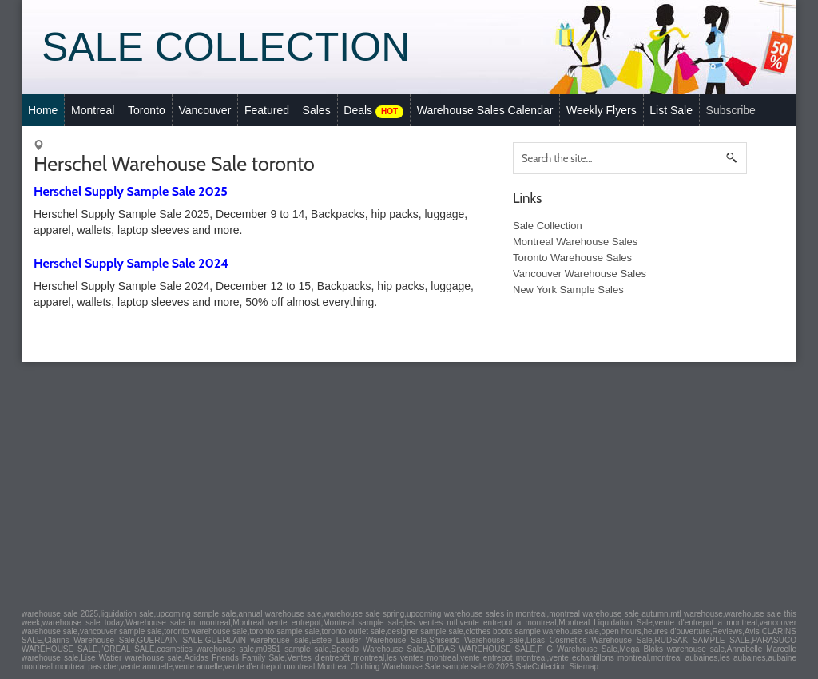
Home (43, 110)
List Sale (671, 110)
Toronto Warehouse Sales (572, 258)
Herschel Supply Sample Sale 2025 (131, 191)
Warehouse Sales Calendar (485, 110)
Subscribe (731, 110)
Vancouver (204, 110)
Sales (317, 110)
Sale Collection (226, 47)
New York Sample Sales (568, 290)
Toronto (146, 110)
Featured (266, 110)
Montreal (92, 110)
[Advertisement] (409, 482)
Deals (373, 111)
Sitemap (583, 666)
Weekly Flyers (601, 110)
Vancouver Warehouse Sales (579, 274)
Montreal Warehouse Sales (575, 242)
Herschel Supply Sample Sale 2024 (131, 263)
